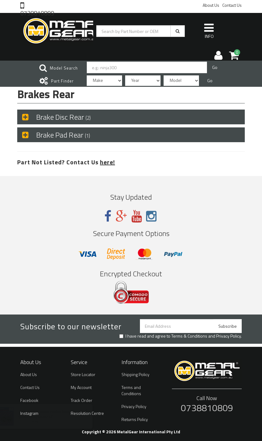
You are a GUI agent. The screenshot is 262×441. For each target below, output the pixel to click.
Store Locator (83, 374)
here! (107, 162)
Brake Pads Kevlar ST (42, 417)
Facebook (29, 400)
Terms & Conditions (189, 336)
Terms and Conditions (131, 390)
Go (214, 67)
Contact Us (232, 5)
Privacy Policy (228, 336)
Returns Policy (134, 419)
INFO (209, 30)
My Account (81, 387)
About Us (211, 5)
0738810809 (37, 12)
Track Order (81, 400)
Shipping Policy (135, 374)
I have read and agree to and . (180, 336)
